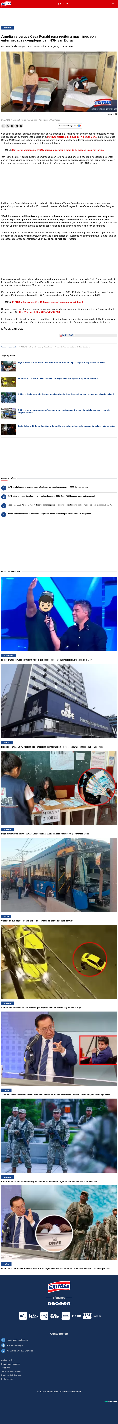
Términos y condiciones (11, 1371)
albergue (37, 347)
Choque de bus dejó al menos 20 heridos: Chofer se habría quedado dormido (37, 921)
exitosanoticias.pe (15, 1345)
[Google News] (64, 1303)
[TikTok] (68, 1303)
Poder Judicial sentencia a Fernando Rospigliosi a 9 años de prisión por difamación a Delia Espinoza (49, 514)
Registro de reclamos (10, 1364)
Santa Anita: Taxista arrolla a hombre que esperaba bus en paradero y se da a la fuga (58, 378)
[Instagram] (61, 1303)
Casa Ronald (48, 347)
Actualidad (7, 28)
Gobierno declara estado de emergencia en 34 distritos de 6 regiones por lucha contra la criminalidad (66, 394)
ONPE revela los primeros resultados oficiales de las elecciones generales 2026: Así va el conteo (48, 487)
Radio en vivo (7, 1379)
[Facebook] (49, 1303)
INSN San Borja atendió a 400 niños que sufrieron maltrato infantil (47, 302)
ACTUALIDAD (26, 347)
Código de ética (8, 1360)
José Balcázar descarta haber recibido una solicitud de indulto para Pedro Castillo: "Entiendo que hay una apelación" (56, 1095)
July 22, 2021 (67, 335)
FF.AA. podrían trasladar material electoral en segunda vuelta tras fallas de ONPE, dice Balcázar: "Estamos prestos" (55, 1268)
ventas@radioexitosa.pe (17, 1340)
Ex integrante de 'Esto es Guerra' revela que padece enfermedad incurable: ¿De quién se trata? (46, 660)
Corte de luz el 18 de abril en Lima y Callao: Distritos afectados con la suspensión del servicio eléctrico (66, 426)
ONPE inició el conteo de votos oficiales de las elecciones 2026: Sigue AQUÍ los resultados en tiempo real (51, 496)
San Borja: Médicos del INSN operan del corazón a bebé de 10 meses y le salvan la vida (58, 150)
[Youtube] (57, 1303)
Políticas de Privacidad (11, 1375)
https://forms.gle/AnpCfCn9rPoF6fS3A (39, 312)
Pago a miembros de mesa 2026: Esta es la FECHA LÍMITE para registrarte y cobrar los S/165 (61, 362)
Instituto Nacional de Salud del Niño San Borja (73, 347)
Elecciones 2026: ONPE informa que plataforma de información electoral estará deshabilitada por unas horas (52, 747)
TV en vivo (5, 1368)
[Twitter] (53, 1303)
